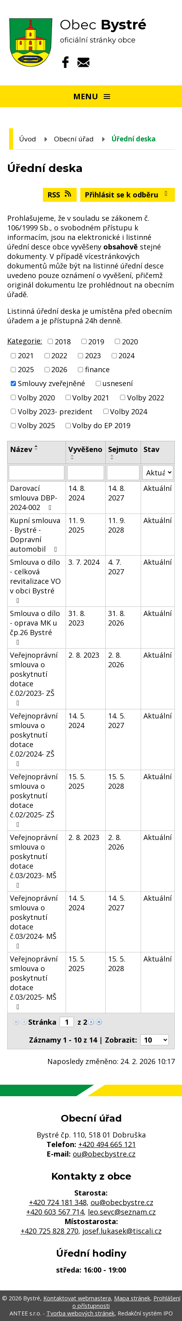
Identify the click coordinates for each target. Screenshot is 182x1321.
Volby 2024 (128, 411)
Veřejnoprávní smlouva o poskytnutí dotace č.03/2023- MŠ (34, 860)
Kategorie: (24, 341)
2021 (26, 355)
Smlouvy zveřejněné (51, 383)
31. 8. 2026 (116, 618)
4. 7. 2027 (116, 566)
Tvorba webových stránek (80, 1313)
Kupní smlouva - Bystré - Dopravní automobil (35, 535)
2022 (59, 355)
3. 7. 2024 (83, 562)
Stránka (42, 1022)
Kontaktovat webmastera (77, 1298)
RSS (60, 194)
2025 (26, 369)
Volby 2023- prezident (55, 411)
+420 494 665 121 (107, 1144)
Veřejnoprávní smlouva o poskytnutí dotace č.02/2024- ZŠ (34, 739)
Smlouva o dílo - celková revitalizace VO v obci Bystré (35, 580)
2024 (126, 355)
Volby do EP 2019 (101, 425)
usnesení (118, 383)
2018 (63, 341)
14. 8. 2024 (76, 492)
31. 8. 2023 (76, 618)
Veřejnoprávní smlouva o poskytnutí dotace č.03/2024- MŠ (34, 921)
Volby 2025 (36, 425)
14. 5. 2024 (76, 720)
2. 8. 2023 (83, 655)
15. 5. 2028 (116, 781)
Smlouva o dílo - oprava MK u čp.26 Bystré (35, 627)
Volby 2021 (90, 397)
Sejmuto (123, 449)
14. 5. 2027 (116, 720)
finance (97, 369)
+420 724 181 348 (58, 1202)
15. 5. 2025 (76, 781)
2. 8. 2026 (116, 659)
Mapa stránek (132, 1298)
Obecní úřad (74, 138)
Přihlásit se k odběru (128, 194)
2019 (96, 341)
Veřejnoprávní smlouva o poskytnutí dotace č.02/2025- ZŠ (34, 800)
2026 (59, 369)
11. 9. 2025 (76, 525)
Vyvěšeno (85, 449)
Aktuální (157, 488)
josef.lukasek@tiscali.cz (122, 1231)
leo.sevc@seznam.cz (122, 1212)
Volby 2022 (145, 397)
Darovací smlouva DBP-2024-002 (33, 497)
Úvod (27, 138)
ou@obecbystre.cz (104, 1154)
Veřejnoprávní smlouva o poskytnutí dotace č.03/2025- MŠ (34, 982)
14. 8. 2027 (116, 492)
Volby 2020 (36, 397)
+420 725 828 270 (49, 1231)
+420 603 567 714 (55, 1212)
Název (21, 449)
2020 (130, 341)
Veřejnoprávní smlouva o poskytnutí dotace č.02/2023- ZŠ (34, 678)
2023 (93, 355)
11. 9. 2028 (116, 525)
